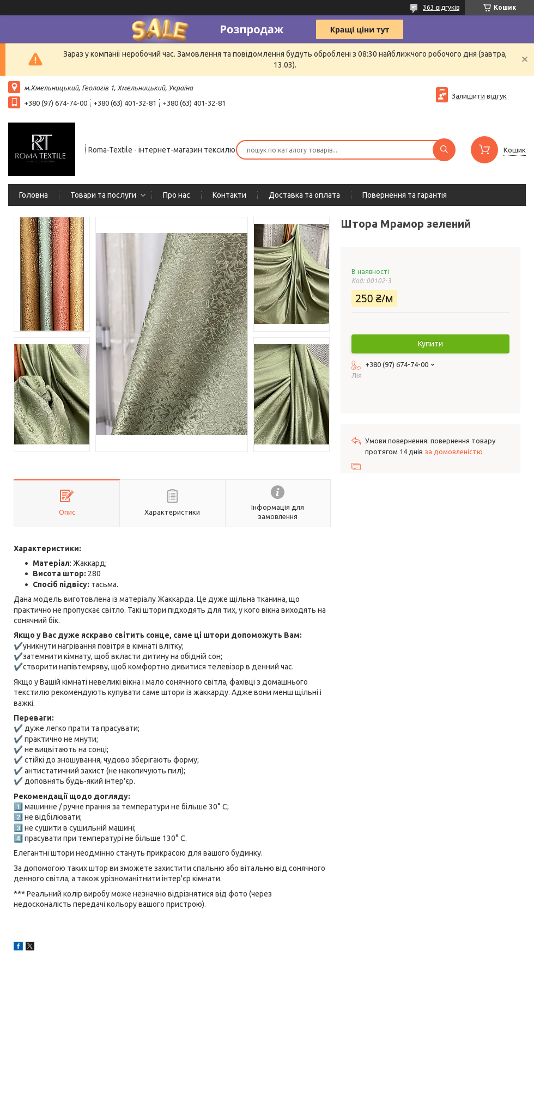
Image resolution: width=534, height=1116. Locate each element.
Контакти (229, 195)
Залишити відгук (479, 96)
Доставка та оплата (304, 195)
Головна (33, 195)
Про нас (176, 195)
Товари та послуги (103, 195)
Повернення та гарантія (404, 195)
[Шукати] (444, 149)
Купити (430, 343)
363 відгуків (441, 7)
